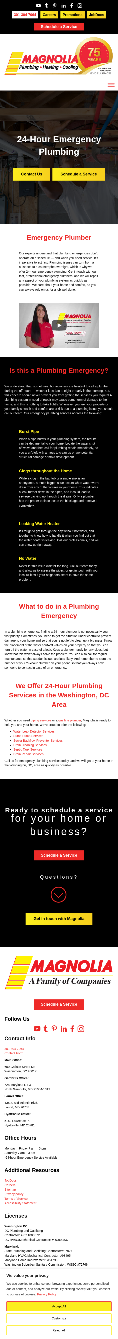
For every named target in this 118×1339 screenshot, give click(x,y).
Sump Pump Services (28, 736)
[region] (59, 1304)
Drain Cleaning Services (30, 745)
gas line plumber (69, 720)
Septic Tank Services (27, 749)
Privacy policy (14, 1194)
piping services (41, 720)
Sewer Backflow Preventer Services (38, 740)
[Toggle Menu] (111, 85)
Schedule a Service (59, 26)
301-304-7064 (14, 1049)
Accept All (59, 1306)
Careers (10, 1185)
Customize (59, 1318)
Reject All (58, 1330)
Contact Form (13, 1053)
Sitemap (10, 1189)
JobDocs (10, 1180)
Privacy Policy (46, 1294)
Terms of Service (16, 1198)
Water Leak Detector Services (33, 731)
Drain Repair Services (28, 754)
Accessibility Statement (20, 1203)
